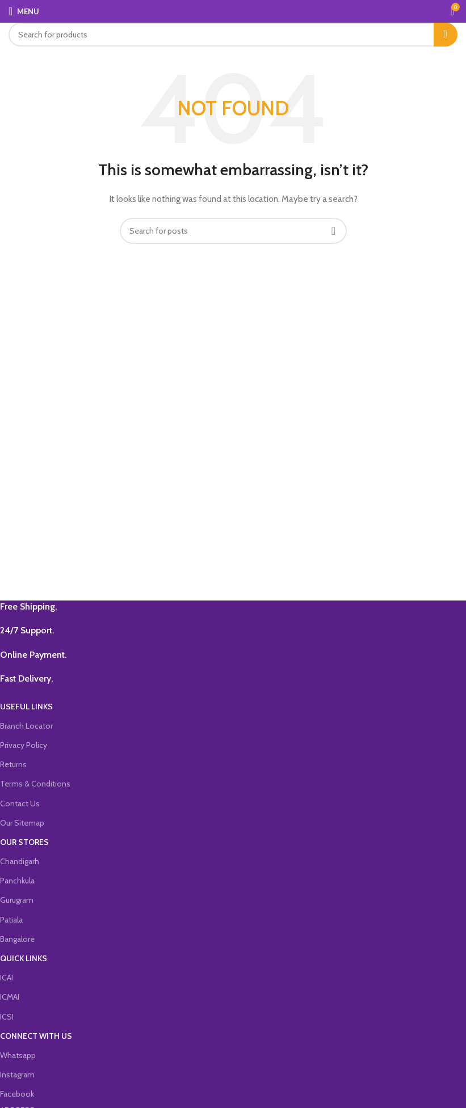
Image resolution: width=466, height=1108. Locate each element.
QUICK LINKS (23, 958)
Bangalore (17, 939)
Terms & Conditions (35, 784)
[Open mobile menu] (24, 11)
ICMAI (9, 997)
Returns (13, 764)
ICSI (7, 1017)
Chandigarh (19, 861)
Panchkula (17, 881)
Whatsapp (18, 1055)
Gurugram (16, 900)
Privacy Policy (23, 745)
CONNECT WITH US (36, 1036)
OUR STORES (24, 842)
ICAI (6, 977)
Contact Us (20, 803)
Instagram (17, 1074)
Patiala (11, 920)
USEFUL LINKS (26, 706)
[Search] (233, 34)
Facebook (17, 1094)
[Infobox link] (224, 606)
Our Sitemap (22, 823)
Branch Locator (26, 726)
